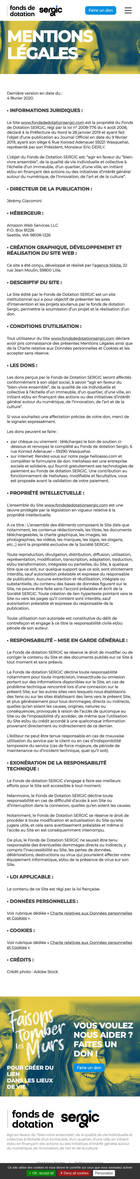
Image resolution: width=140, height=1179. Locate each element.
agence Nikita (107, 265)
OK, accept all (41, 1173)
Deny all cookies (74, 1173)
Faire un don (101, 10)
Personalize (104, 1173)
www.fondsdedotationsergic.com (52, 122)
